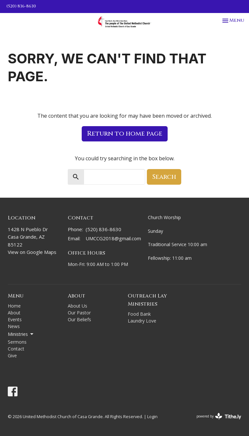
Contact (16, 349)
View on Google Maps (32, 252)
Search (164, 176)
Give (12, 355)
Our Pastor (79, 313)
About (14, 313)
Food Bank (139, 314)
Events (15, 319)
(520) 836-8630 (21, 6)
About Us (77, 306)
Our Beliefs (79, 319)
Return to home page (124, 133)
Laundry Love (142, 321)
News (14, 326)
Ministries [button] (21, 334)
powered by (218, 416)
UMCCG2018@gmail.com (113, 238)
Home (14, 306)
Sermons (17, 342)
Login (152, 416)
